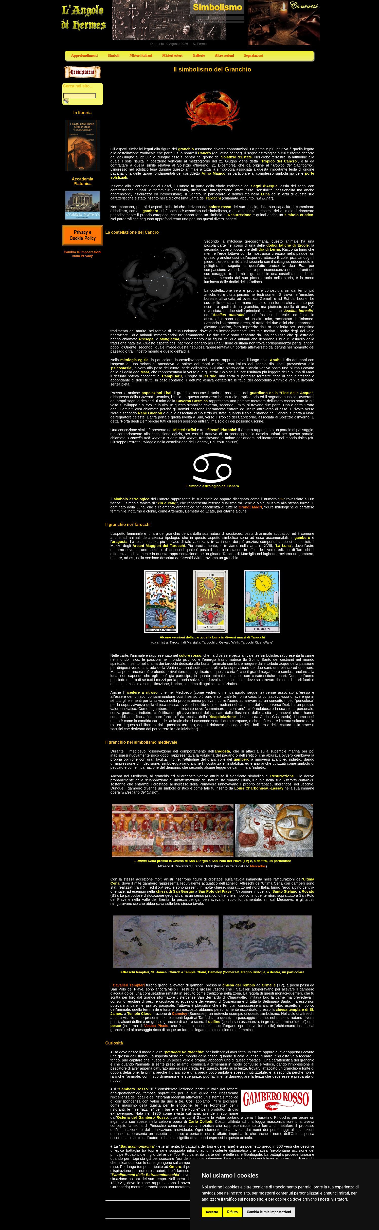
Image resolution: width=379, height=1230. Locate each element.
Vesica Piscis (156, 1026)
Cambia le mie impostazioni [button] (269, 1212)
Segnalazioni (253, 55)
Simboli (113, 55)
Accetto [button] (212, 1212)
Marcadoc (258, 866)
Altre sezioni (224, 55)
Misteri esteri (172, 55)
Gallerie (198, 55)
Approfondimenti (84, 55)
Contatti (284, 22)
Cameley (179, 1014)
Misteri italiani (140, 55)
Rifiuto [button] (232, 1212)
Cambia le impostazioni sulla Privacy (82, 254)
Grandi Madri (250, 507)
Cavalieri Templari (129, 985)
